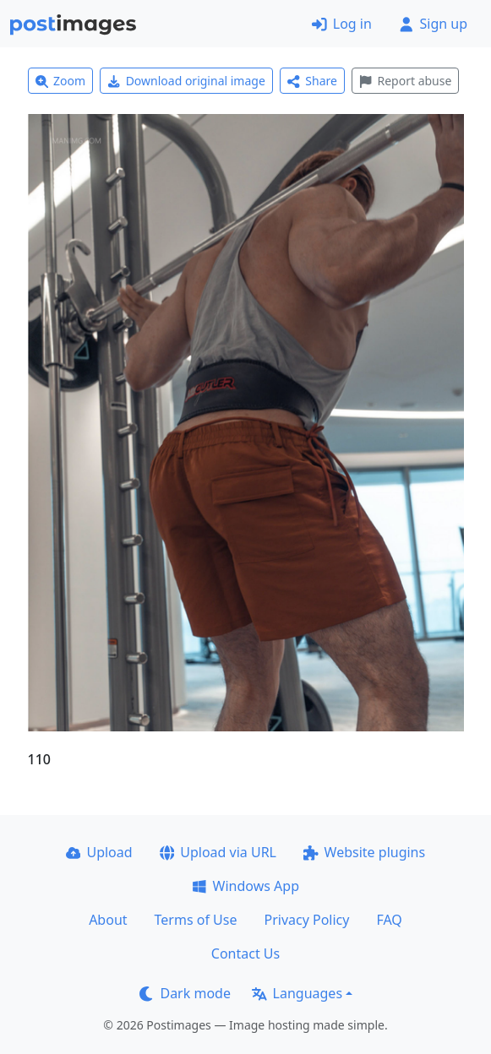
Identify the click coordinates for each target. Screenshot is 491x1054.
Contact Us (245, 953)
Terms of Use (196, 919)
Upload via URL (218, 852)
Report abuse (405, 81)
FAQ (388, 919)
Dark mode (185, 993)
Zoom (60, 81)
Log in (342, 23)
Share (312, 81)
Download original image (186, 81)
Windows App (245, 886)
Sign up (433, 23)
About (108, 919)
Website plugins (364, 852)
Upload (99, 852)
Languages (297, 993)
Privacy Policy (306, 919)
